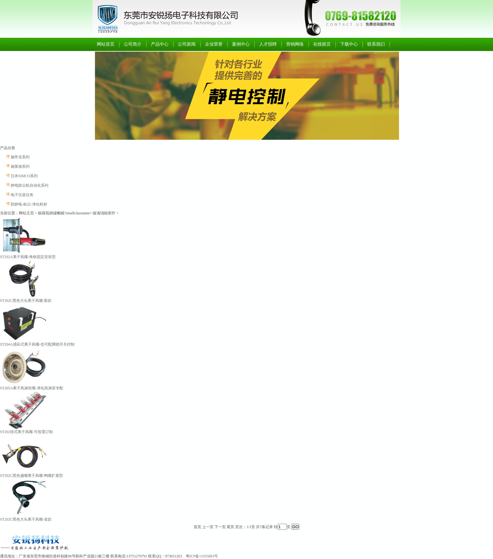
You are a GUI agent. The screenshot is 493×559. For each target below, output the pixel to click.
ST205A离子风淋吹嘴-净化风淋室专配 (31, 388)
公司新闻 (187, 44)
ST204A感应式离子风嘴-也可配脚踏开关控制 (37, 344)
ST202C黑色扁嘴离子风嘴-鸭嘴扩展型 (31, 475)
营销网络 (295, 44)
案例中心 (241, 44)
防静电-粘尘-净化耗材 (29, 204)
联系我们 (376, 44)
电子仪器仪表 (22, 195)
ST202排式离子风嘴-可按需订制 (26, 432)
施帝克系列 (20, 157)
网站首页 (105, 44)
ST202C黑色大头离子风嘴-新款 (26, 300)
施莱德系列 (20, 166)
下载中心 (349, 44)
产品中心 (160, 44)
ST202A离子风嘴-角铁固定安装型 (28, 257)
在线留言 (322, 44)
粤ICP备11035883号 (202, 556)
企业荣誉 (214, 44)
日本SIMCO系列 (24, 176)
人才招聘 (268, 44)
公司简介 (132, 44)
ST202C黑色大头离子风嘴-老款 (26, 519)
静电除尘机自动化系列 (29, 185)
